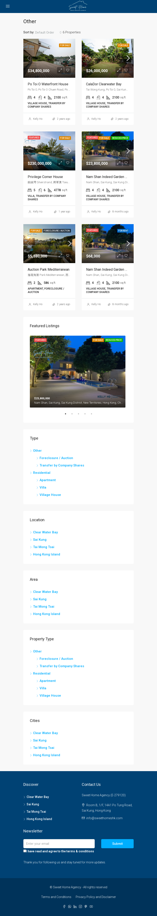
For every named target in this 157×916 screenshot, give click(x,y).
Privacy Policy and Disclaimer (96, 897)
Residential (41, 473)
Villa (43, 487)
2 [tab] (74, 415)
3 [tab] (80, 415)
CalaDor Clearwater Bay (104, 84)
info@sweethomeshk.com (104, 818)
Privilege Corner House (45, 177)
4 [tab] (87, 415)
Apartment (48, 480)
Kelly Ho (37, 118)
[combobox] (48, 32)
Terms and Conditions (56, 897)
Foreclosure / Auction (56, 458)
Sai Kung (39, 540)
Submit (117, 844)
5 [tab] (93, 415)
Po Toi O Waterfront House (48, 84)
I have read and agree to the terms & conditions (58, 851)
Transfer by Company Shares (62, 465)
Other (37, 451)
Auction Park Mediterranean (48, 269)
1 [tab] (68, 415)
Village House (50, 495)
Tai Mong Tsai (43, 547)
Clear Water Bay (45, 532)
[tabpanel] (78, 371)
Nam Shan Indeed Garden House (110, 177)
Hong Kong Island (46, 554)
